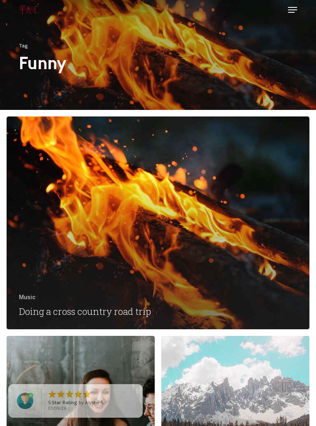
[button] (292, 10)
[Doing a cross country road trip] (158, 223)
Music (27, 297)
